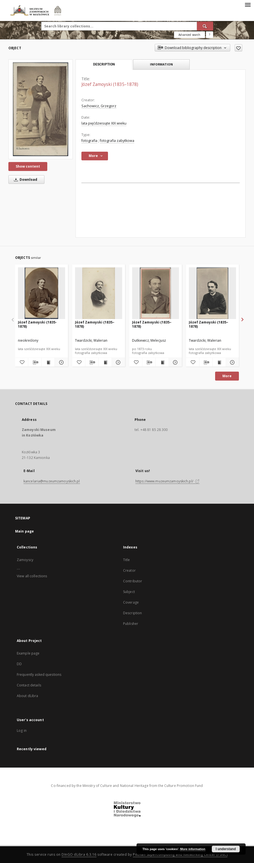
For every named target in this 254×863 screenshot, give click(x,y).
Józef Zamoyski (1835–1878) (94, 324)
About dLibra (27, 695)
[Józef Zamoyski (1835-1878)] (41, 293)
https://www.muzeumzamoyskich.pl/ (167, 481)
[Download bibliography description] (34, 362)
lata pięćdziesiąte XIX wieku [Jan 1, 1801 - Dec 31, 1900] (103, 123)
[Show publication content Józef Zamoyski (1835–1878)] (105, 362)
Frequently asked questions (39, 674)
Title (126, 559)
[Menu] (248, 4)
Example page (28, 653)
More (227, 376)
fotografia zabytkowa (117, 140)
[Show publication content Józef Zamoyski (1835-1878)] (48, 362)
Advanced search (189, 35)
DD (19, 664)
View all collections (32, 576)
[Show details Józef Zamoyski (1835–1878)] (117, 362)
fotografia (89, 140)
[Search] (205, 26)
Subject (129, 591)
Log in (22, 730)
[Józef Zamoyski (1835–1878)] (40, 109)
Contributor (132, 581)
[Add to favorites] (238, 47)
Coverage (131, 602)
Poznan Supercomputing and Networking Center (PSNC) (180, 854)
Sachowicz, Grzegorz (98, 106)
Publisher (130, 623)
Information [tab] (161, 64)
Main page (24, 531)
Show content (28, 166)
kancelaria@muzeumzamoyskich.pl (51, 481)
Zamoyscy (25, 559)
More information (192, 849)
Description (132, 613)
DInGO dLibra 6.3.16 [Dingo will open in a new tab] (79, 854)
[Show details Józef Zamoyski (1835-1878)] (60, 362)
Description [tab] (104, 64)
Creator (129, 570)
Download (24, 179)
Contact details (29, 685)
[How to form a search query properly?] (209, 34)
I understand (226, 849)
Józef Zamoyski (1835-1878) (37, 324)
